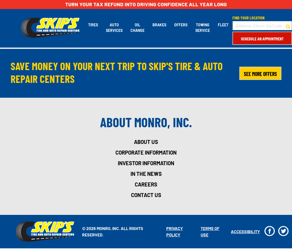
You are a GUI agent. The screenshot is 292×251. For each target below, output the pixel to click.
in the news (146, 174)
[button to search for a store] (288, 25)
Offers (180, 25)
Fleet (223, 25)
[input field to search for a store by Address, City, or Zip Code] (262, 25)
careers (146, 184)
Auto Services (114, 28)
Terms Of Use (210, 231)
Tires (93, 25)
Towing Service (202, 28)
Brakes (159, 25)
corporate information (146, 152)
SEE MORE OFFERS (260, 74)
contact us (146, 195)
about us (146, 142)
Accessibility (245, 231)
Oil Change (138, 28)
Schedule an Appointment (262, 38)
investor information (146, 163)
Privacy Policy (174, 231)
